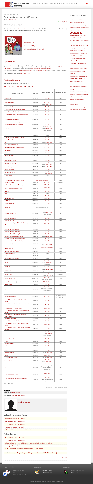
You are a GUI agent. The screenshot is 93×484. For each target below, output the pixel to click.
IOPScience (7, 207)
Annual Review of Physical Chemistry (14, 124)
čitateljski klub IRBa (82, 109)
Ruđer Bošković (72, 94)
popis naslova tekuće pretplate (24, 28)
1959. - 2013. (47, 345)
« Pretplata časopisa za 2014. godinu (25, 453)
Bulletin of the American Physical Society (14, 137)
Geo (6, 193)
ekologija (75, 37)
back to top (64, 457)
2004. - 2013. (47, 98)
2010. (21, 73)
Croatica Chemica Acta (10, 163)
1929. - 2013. (47, 348)
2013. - (49, 282)
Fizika (83, 42)
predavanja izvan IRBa (83, 76)
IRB (13, 395)
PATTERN (71, 73)
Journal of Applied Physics (11, 213)
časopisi (23, 395)
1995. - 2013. (47, 133)
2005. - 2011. (47, 364)
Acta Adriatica (8, 98)
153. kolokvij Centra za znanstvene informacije (18, 430)
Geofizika (7, 196)
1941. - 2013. (47, 140)
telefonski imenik (78, 99)
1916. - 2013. (47, 191)
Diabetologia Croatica (10, 172)
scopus (77, 94)
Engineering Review (9, 182)
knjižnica (81, 55)
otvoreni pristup (81, 71)
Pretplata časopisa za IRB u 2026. (15, 437)
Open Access (83, 66)
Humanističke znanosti (77, 45)
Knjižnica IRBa (72, 58)
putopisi (85, 86)
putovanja (72, 89)
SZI (77, 96)
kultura (72, 63)
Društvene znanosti (74, 35)
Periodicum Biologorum (10, 296)
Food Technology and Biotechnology (13, 188)
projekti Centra (80, 86)
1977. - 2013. (47, 200)
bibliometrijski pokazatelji (79, 22)
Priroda (6, 341)
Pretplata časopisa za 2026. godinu (15, 418)
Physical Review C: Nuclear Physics (13, 308)
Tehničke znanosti (83, 96)
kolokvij (84, 58)
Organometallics (8, 284)
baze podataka (84, 19)
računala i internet (79, 91)
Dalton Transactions (9, 169)
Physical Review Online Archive (12, 321)
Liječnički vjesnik (9, 248)
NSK (79, 66)
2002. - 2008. (49, 236)
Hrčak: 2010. (47, 249)
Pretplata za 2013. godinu (31, 46)
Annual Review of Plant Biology (12, 122)
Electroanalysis (8, 175)
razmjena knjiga (72, 91)
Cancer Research (9, 140)
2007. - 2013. (49, 189)
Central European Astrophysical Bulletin (14, 147)
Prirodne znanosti (78, 81)
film (80, 42)
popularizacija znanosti (74, 76)
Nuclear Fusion (8, 274)
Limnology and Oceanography (12, 251)
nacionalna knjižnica (73, 66)
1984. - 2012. (49, 128)
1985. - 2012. (49, 212)
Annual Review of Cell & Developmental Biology (16, 114)
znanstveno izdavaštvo (76, 107)
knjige (77, 55)
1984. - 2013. (47, 196)
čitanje (71, 109)
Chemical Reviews (9, 155)
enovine (81, 40)
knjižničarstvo (79, 58)
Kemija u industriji (9, 244)
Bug (5, 135)
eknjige (71, 37)
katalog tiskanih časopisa (26, 70)
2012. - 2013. (47, 377)
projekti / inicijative (73, 86)
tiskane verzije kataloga (41, 70)
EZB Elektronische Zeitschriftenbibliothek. (41, 68)
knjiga (74, 55)
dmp (78, 30)
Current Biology (8, 167)
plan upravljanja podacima (78, 73)
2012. (29, 73)
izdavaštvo (71, 50)
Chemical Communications (11, 153)
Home (12, 11)
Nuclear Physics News (10, 278)
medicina (84, 63)
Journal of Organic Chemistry (12, 227)
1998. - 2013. (47, 109)
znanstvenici (84, 101)
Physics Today (8, 334)
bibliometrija (72, 22)
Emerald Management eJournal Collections (15, 180)
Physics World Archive (10, 339)
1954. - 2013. (47, 343)
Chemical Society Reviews (11, 158)
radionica (76, 89)
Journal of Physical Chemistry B (12, 231)
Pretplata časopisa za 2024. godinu (15, 424)
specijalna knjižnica (83, 94)
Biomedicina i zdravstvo (75, 27)
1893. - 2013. (47, 321)
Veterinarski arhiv (9, 360)
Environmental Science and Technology (14, 185)
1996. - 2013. (47, 107)
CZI (75, 30)
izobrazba (80, 50)
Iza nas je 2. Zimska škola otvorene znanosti (18, 446)
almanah (71, 19)
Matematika (79, 63)
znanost (78, 102)
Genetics (7, 191)
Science (6, 350)
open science (76, 68)
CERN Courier (8, 150)
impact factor (85, 45)
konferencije (83, 60)
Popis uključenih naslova (42, 180)
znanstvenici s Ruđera (74, 104)
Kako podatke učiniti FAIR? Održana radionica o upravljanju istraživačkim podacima (29, 443)
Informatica (7, 200)
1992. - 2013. (47, 273)
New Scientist (8, 270)
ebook (81, 35)
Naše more (7, 266)
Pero (57, 67)
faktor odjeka (86, 40)
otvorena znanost (83, 68)
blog (70, 30)
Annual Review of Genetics (11, 117)
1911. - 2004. (47, 341)
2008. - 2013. (49, 357)
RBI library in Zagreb (47, 470)
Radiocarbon (8, 345)
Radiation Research (9, 343)
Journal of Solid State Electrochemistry (14, 236)
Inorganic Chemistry (9, 203)
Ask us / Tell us (74, 472)
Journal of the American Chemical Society (15, 238)
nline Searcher (8, 282)
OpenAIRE (71, 68)
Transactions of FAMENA (11, 357)
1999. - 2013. (48, 127)
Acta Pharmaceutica (9, 102)
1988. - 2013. (47, 339)
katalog (82, 53)
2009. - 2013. (47, 260)
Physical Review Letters (10, 318)
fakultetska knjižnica (74, 42)
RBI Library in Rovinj (47, 472)
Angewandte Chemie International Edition (15, 109)
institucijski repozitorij (73, 48)
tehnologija (72, 99)
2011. (25, 73)
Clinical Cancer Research (11, 160)
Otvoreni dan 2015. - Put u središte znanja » (47, 453)
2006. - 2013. (47, 182)
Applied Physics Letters (10, 128)
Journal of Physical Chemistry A (12, 229)
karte (79, 53)
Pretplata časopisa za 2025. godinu (15, 421)
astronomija (75, 19)
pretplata (17, 395)
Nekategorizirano (19, 11)
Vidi (5, 367)
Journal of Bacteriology (10, 218)
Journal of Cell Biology (10, 220)
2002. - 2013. (47, 251)
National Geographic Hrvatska (12, 258)
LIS (76, 63)
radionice (80, 89)
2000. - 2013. (47, 147)
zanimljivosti (72, 101)
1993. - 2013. (47, 137)
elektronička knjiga (80, 37)
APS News (7, 133)
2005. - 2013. (49, 164)
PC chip (6, 290)
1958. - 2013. (47, 318)
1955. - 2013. (47, 220)
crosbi (73, 30)
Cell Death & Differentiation (11, 144)
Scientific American (9, 352)
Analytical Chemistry (9, 107)
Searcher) (20, 282)
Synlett (6, 355)
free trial (85, 42)
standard (71, 96)
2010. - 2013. (49, 173)
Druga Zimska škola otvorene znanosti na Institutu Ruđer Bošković (24, 448)
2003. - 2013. (47, 102)
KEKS (85, 53)
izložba (75, 50)
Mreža (6, 256)
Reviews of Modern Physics (11, 348)
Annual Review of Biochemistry (12, 112)
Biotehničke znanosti (85, 27)
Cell (5, 142)
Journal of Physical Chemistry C (12, 233)
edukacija (84, 35)
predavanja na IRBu (77, 79)
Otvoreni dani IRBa (73, 71)
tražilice (82, 99)
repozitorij (85, 91)
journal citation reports (74, 53)
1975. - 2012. (49, 333)
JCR (84, 50)
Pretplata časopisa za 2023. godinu (15, 427)
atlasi (80, 19)
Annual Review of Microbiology (12, 119)
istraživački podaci (83, 48)
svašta (74, 96)
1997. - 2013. (47, 112)
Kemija (71, 55)
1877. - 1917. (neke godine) (47, 247)
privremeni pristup (73, 84)
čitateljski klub (75, 109)
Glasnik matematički (9, 198)
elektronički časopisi (74, 40)
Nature (6, 262)
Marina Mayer (12, 19)
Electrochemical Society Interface (13, 178)
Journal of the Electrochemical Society (14, 240)
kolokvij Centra (75, 61)
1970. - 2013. (47, 300)
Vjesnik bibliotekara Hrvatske (12, 374)
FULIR (71, 45)
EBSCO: (45, 282)
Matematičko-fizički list (10, 253)
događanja (76, 32)
